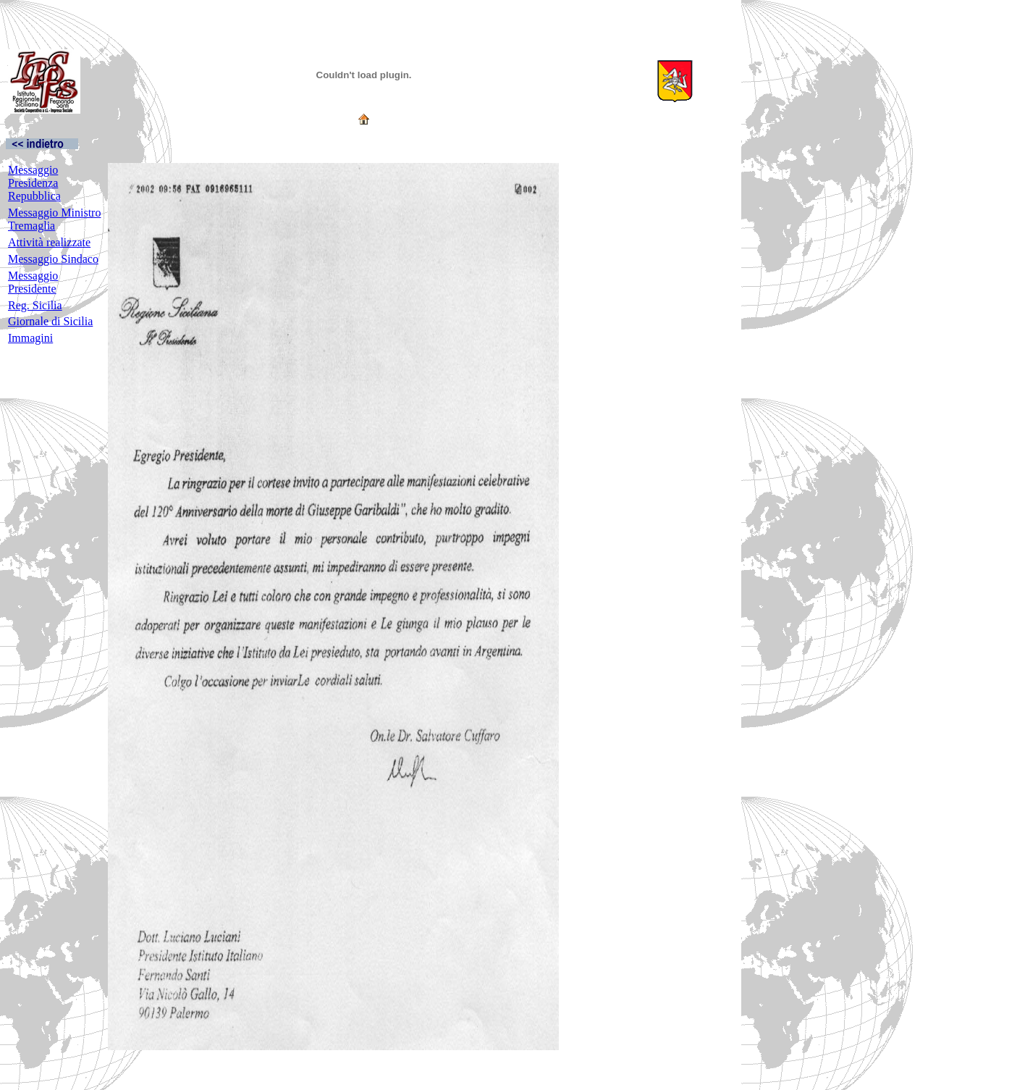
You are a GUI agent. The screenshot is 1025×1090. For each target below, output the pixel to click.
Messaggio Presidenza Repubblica (34, 183)
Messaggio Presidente (33, 282)
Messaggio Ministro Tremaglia (54, 219)
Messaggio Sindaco (53, 259)
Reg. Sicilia (35, 305)
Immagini (30, 338)
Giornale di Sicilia (50, 321)
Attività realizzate (49, 242)
